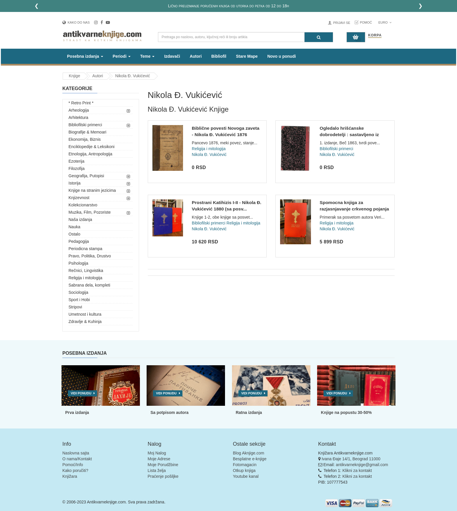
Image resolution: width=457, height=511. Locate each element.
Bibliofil (218, 56)
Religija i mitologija (85, 277)
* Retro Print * (81, 103)
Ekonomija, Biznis (84, 139)
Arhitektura (78, 117)
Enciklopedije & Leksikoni (91, 146)
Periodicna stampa (85, 248)
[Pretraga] (318, 37)
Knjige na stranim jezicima (92, 190)
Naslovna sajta (75, 453)
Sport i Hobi (79, 299)
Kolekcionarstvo (82, 205)
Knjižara (69, 476)
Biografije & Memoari (87, 132)
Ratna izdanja (249, 412)
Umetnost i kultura (84, 314)
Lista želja (157, 470)
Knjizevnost (78, 197)
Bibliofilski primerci (85, 124)
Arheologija (78, 110)
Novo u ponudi (281, 56)
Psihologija (78, 263)
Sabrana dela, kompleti (89, 285)
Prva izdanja (77, 412)
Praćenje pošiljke (163, 476)
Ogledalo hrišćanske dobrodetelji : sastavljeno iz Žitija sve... (349, 134)
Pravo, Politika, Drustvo (89, 256)
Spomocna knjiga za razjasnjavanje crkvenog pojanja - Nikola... (354, 208)
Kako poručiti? (75, 470)
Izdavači (172, 56)
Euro (384, 22)
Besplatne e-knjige (249, 458)
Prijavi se (341, 22)
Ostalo (74, 234)
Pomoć (366, 22)
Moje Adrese (159, 458)
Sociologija (78, 292)
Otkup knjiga (244, 470)
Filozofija (76, 168)
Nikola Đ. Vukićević (132, 75)
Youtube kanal (246, 476)
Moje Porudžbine (163, 464)
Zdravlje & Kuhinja (85, 321)
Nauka (74, 226)
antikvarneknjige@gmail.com (362, 464)
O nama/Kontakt (77, 458)
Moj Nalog (157, 453)
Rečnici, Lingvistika (85, 270)
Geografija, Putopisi (86, 175)
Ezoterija (76, 161)
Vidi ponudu (81, 393)
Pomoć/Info (72, 464)
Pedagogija (78, 241)
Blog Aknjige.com (248, 453)
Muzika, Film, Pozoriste (89, 212)
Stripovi (75, 307)
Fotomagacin (244, 464)
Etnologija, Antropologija (90, 154)
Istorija (74, 183)
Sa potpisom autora (169, 412)
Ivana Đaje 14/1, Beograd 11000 (350, 458)
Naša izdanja (80, 219)
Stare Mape (247, 56)
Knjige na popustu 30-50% (346, 412)
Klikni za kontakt (357, 470)
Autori (196, 56)
